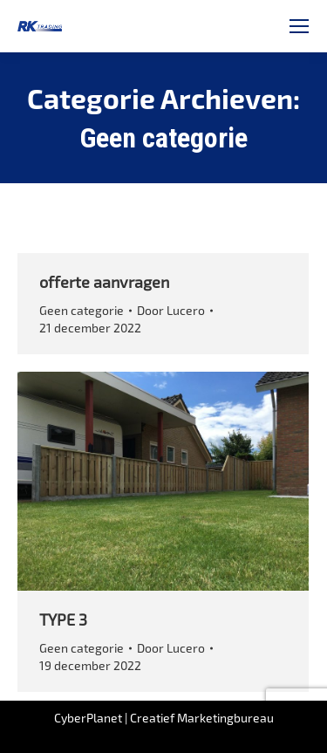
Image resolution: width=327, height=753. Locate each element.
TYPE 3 (63, 619)
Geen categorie (81, 310)
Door (171, 310)
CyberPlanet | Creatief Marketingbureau (164, 717)
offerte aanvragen (104, 281)
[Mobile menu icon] (299, 26)
